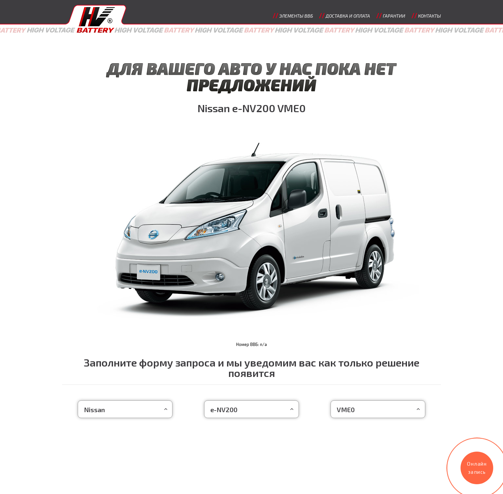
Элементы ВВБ (296, 16)
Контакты (429, 16)
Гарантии (394, 16)
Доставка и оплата (348, 16)
